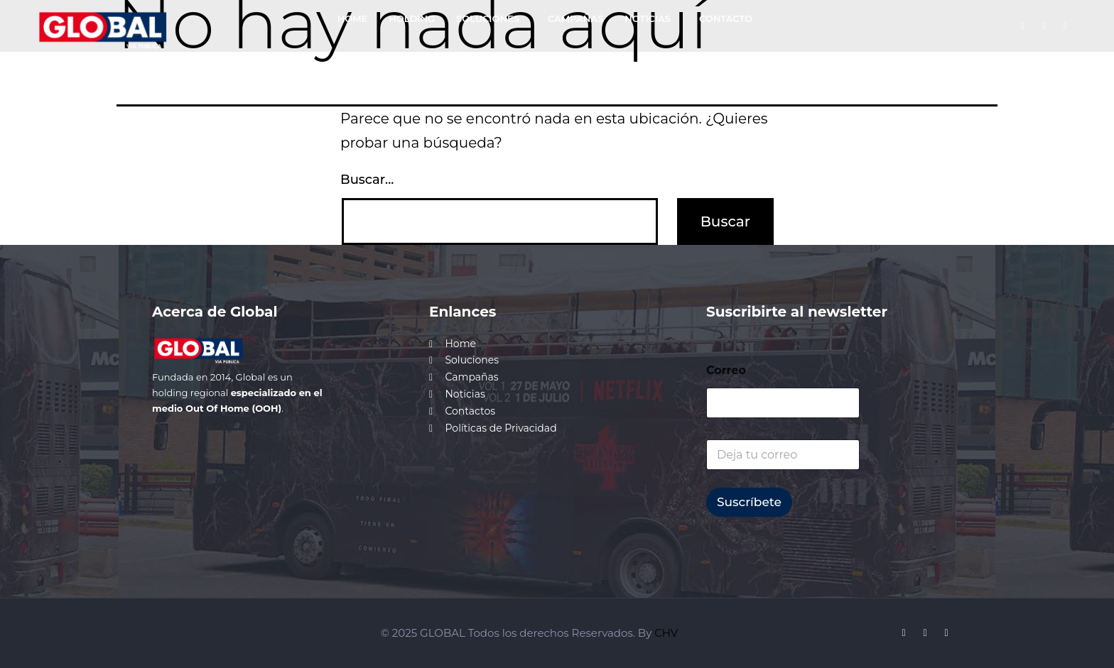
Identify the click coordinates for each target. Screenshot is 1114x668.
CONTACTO (725, 18)
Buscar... (367, 179)
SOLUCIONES (487, 18)
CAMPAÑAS (575, 18)
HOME (352, 18)
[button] (491, 19)
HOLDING (412, 18)
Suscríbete (749, 502)
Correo (726, 370)
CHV (666, 633)
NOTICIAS (647, 18)
